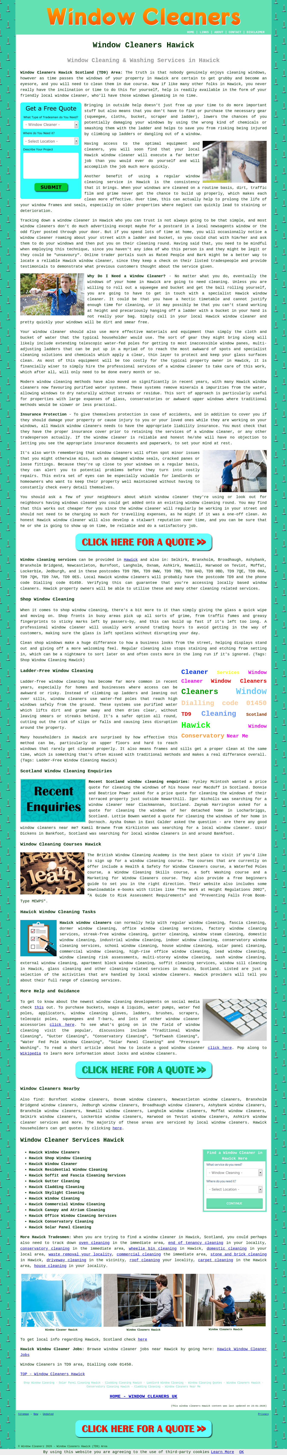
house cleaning (50, 1266)
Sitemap (23, 1414)
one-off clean (242, 514)
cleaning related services (139, 969)
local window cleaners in (158, 833)
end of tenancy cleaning (195, 1243)
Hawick (131, 560)
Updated (48, 1414)
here (117, 1128)
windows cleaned (79, 503)
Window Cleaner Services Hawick (72, 1140)
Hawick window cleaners (85, 923)
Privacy (263, 1414)
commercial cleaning (139, 1254)
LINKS (204, 32)
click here (62, 1025)
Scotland (209, 969)
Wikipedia (30, 1053)
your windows (69, 322)
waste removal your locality (80, 1254)
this (39, 1007)
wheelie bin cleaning (153, 1249)
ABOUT (218, 32)
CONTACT (235, 32)
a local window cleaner (223, 828)
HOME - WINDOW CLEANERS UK (143, 1396)
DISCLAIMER (256, 32)
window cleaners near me (48, 828)
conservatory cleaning (45, 1249)
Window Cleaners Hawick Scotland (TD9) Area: (71, 72)
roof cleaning (144, 1260)
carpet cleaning (215, 1260)
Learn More (222, 1452)
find (38, 1099)
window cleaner (36, 238)
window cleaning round (209, 503)
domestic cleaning (227, 1249)
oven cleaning (94, 1243)
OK (241, 1452)
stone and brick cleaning (239, 1254)
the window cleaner (140, 508)
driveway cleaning (66, 1260)
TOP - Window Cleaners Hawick (52, 1374)
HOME (190, 32)
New (36, 1414)
